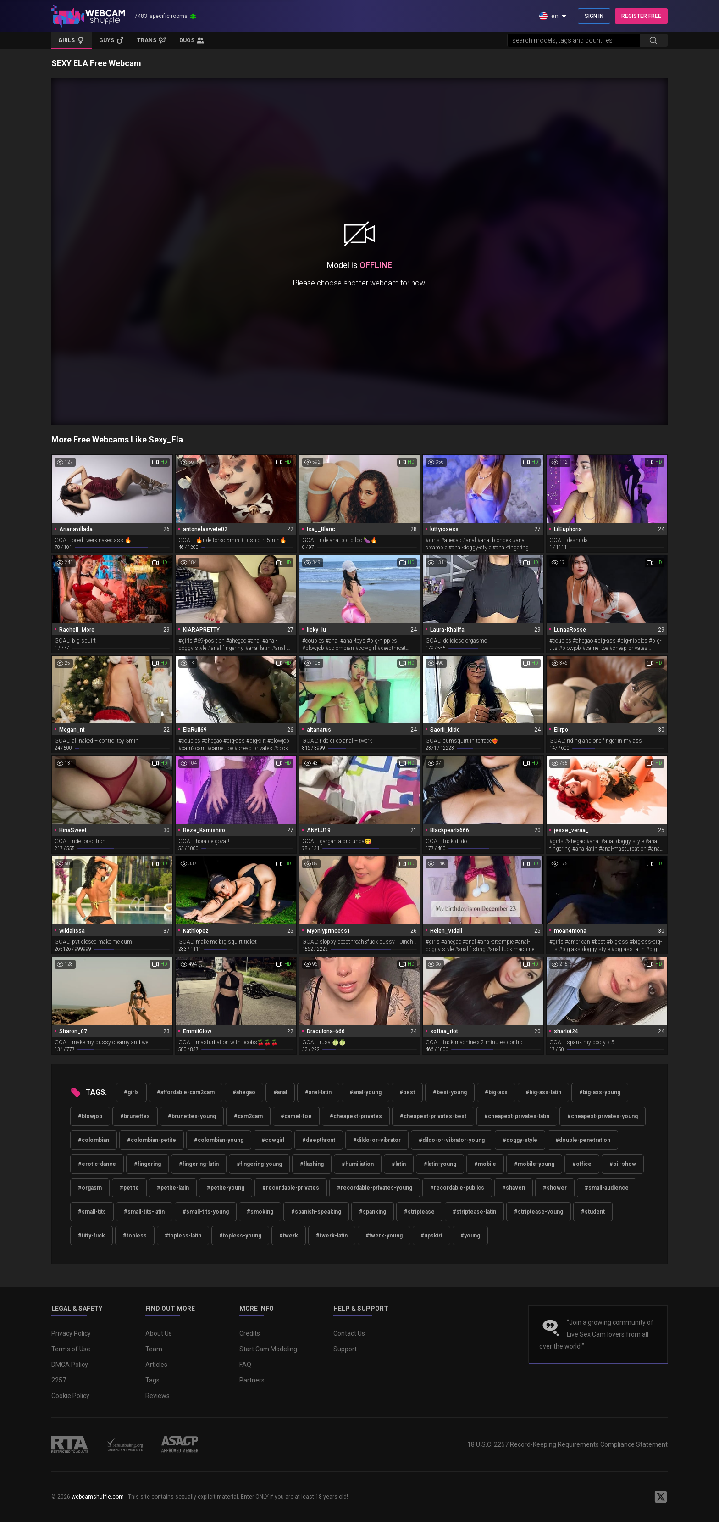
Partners (252, 1380)
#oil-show (622, 1164)
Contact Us (349, 1333)
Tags (152, 1380)
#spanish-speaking (316, 1212)
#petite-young (225, 1188)
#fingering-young (259, 1164)
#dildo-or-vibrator (377, 1140)
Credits (249, 1333)
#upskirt (431, 1235)
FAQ (245, 1364)
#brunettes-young (192, 1116)
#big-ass (496, 1092)
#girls (131, 1092)
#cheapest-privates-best (433, 1116)
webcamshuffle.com (98, 1497)
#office (582, 1164)
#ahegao (243, 1092)
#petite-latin (173, 1188)
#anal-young (365, 1092)
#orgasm (90, 1188)
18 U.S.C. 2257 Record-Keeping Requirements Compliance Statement (567, 1444)
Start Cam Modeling (268, 1349)
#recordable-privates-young (374, 1188)
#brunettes (135, 1116)
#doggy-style (520, 1140)
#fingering (147, 1164)
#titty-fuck (91, 1235)
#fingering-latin (199, 1164)
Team (153, 1349)
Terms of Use (70, 1349)
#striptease (419, 1212)
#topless (135, 1235)
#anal (280, 1092)
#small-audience (607, 1188)
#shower (555, 1188)
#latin (399, 1164)
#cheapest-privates (356, 1116)
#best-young (450, 1092)
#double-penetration (582, 1140)
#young (470, 1235)
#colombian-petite (151, 1140)
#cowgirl (272, 1140)
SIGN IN (594, 16)
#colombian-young (218, 1140)
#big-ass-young (599, 1092)
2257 (58, 1380)
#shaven (513, 1188)
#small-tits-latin (144, 1212)
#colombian (93, 1140)
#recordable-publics (457, 1188)
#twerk (288, 1235)
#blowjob (90, 1116)
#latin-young (440, 1164)
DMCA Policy (69, 1364)
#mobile (485, 1164)
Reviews (157, 1396)
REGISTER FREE (641, 16)
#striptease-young (538, 1212)
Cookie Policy (70, 1396)
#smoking (260, 1212)
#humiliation (358, 1164)
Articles (156, 1364)
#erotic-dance (97, 1164)
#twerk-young (384, 1235)
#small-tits (92, 1212)
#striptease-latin (474, 1212)
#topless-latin (183, 1235)
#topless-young (240, 1235)
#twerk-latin (332, 1235)
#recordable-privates (290, 1188)
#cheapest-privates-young (602, 1116)
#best (407, 1092)
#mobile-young (534, 1164)
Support (345, 1349)
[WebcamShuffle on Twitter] (661, 1497)
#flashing (312, 1164)
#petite (129, 1188)
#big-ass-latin (543, 1092)
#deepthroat (318, 1140)
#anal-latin (318, 1092)
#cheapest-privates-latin (516, 1116)
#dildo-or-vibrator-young (452, 1140)
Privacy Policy (71, 1333)
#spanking (372, 1212)
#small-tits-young (206, 1212)
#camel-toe (296, 1116)
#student (593, 1212)
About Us (158, 1333)
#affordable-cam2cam (186, 1092)
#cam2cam (248, 1116)
